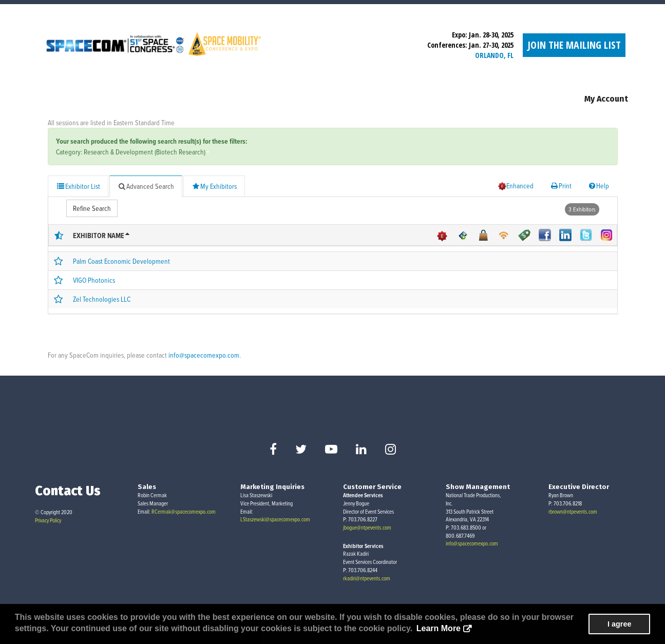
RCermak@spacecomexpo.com (183, 512)
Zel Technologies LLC (101, 299)
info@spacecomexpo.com (203, 355)
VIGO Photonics (94, 280)
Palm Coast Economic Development (121, 261)
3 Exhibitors (582, 209)
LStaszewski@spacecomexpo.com (275, 519)
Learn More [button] (438, 628)
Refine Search (92, 208)
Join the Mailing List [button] (574, 45)
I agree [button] (619, 624)
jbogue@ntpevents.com (367, 527)
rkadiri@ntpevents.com (366, 578)
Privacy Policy (48, 520)
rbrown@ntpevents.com (572, 512)
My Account (606, 99)
